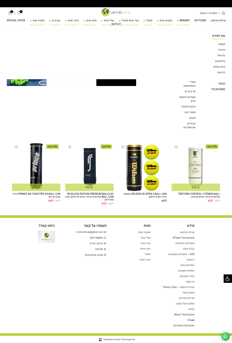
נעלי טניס (109, 20)
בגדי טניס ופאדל (130, 20)
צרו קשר (190, 281)
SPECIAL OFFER (16, 20)
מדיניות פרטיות (186, 298)
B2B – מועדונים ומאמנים (181, 254)
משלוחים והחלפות (184, 243)
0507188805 (98, 238)
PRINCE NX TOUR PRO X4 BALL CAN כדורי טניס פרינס (36, 195)
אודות (191, 309)
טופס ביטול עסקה (185, 303)
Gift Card (47, 239)
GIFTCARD (200, 20)
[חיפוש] (223, 13)
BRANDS (185, 20)
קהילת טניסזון (218, 20)
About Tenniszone (184, 314)
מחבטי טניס (166, 20)
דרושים (190, 260)
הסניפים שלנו (187, 265)
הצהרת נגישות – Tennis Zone (178, 287)
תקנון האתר (188, 292)
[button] (176, 147)
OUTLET (116, 24)
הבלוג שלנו (188, 249)
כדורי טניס (73, 20)
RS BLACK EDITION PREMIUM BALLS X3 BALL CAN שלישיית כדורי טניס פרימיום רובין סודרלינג (89, 197)
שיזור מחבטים (187, 276)
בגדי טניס (146, 243)
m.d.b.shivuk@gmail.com (91, 232)
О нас (191, 320)
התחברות (213, 13)
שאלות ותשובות (186, 270)
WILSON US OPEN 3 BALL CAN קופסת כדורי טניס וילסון (145, 195)
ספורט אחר (38, 20)
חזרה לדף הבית (116, 119)
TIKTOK (100, 249)
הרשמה (203, 13)
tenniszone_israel (95, 255)
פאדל (149, 20)
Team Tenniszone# (183, 238)
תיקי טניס (91, 20)
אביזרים (56, 20)
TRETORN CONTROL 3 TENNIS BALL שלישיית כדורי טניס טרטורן (199, 195)
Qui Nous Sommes (183, 325)
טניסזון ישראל (97, 243)
